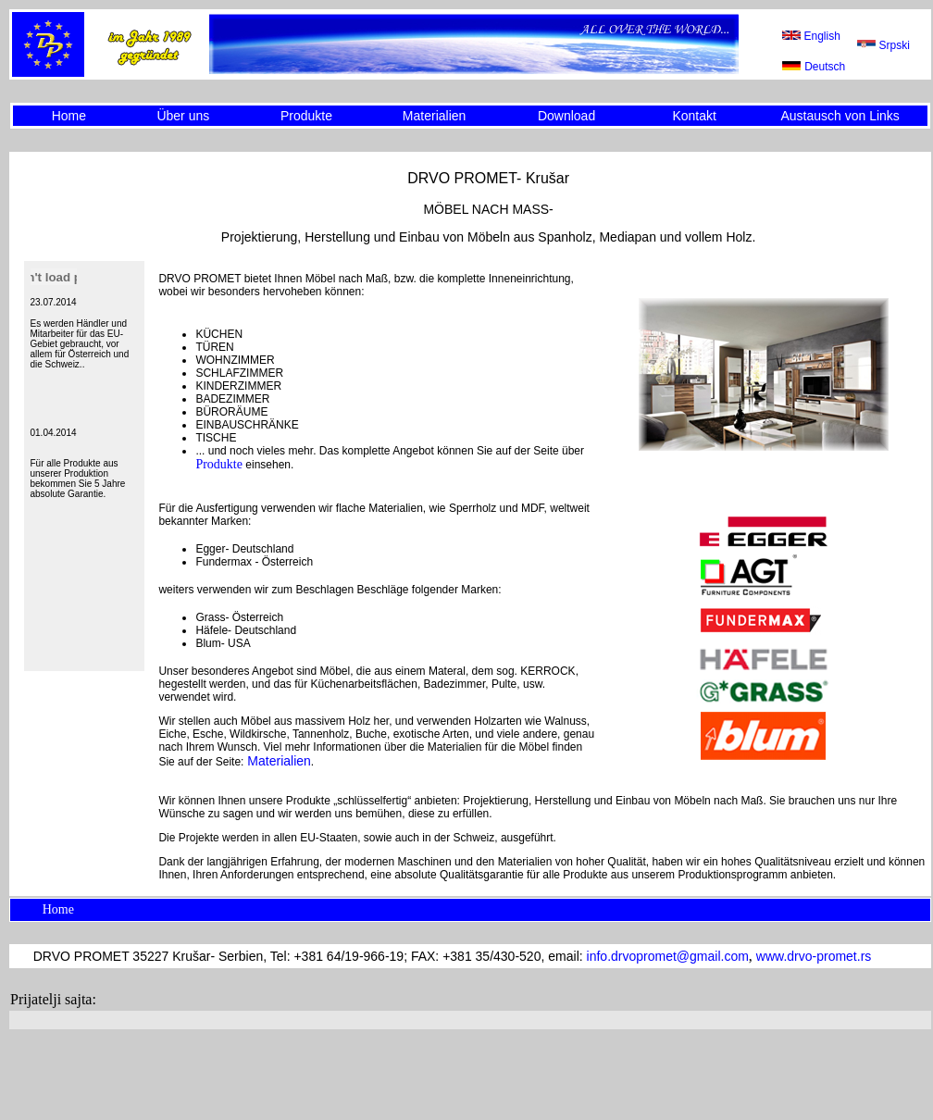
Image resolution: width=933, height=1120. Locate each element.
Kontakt (693, 115)
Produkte (306, 115)
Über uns (182, 115)
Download (566, 115)
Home (69, 115)
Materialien (434, 115)
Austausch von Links (839, 115)
